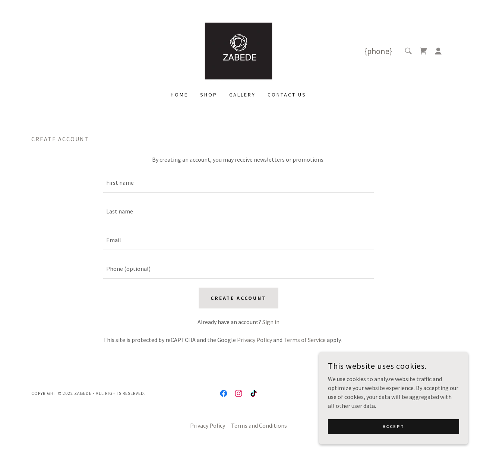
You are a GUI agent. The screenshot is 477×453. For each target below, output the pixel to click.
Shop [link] (208, 94)
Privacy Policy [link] (254, 339)
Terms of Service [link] (305, 339)
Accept (393, 426)
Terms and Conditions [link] (259, 425)
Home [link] (179, 94)
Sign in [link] (270, 322)
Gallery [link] (242, 94)
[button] (438, 51)
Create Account (239, 298)
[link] (238, 50)
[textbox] (238, 183)
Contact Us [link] (287, 94)
